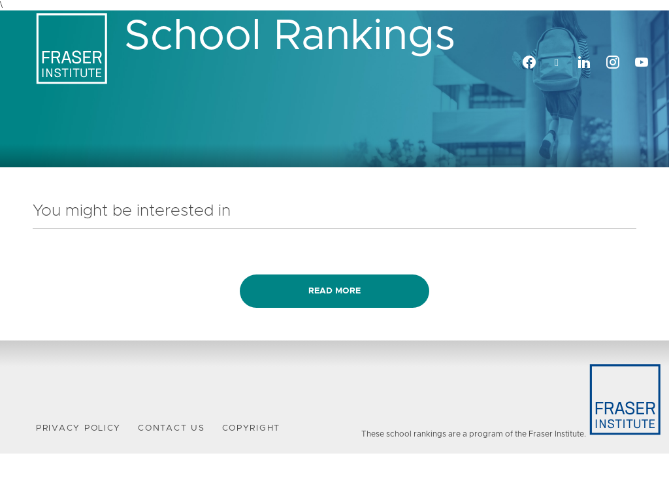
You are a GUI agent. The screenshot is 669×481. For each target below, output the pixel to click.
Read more (334, 291)
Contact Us (171, 428)
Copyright (251, 428)
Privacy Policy (78, 428)
